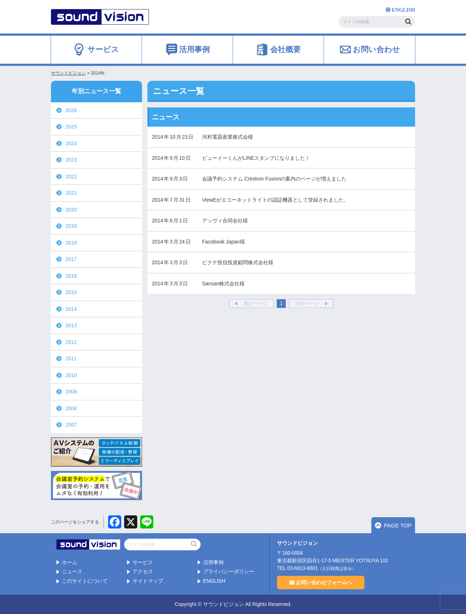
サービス (143, 562)
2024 (71, 143)
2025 (71, 127)
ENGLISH (214, 581)
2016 (71, 276)
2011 (71, 358)
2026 (71, 110)
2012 (71, 342)
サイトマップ (148, 581)
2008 (71, 408)
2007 (71, 425)
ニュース (72, 571)
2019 (71, 226)
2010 (71, 375)
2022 (71, 176)
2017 (71, 259)
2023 (71, 160)
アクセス (143, 571)
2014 (71, 309)
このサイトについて (85, 581)
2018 (71, 243)
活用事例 (213, 562)
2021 (71, 193)
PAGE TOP (397, 526)
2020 (71, 210)
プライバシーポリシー (228, 571)
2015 (71, 292)
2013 (71, 325)
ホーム (69, 562)
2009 (71, 392)
